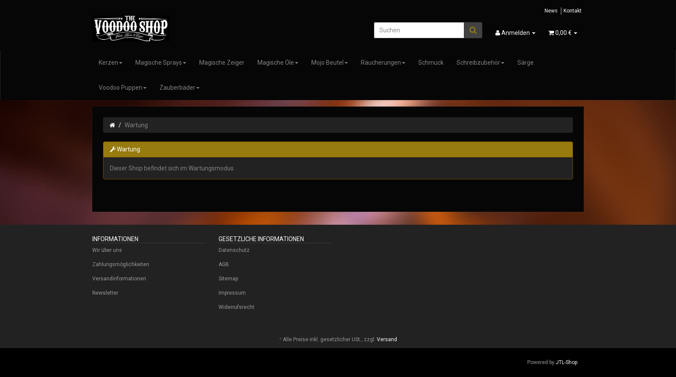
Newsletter (105, 293)
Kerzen (110, 62)
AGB (224, 264)
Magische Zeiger (221, 62)
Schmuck (431, 62)
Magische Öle (277, 62)
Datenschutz (234, 250)
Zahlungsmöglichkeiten (120, 264)
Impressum (232, 293)
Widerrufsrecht (236, 307)
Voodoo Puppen (123, 87)
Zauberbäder (180, 87)
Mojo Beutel (329, 62)
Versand (387, 339)
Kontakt (572, 11)
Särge (525, 62)
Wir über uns (107, 250)
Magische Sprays (160, 62)
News (551, 11)
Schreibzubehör (480, 62)
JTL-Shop (566, 362)
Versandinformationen (119, 279)
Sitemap (228, 279)
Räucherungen (383, 62)
